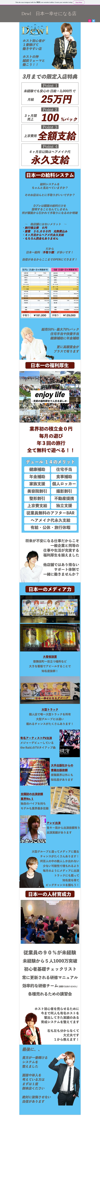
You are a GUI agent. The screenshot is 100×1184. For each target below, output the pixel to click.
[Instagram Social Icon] (89, 20)
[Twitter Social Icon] (93, 20)
